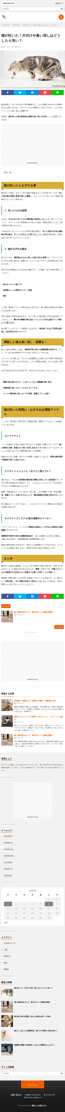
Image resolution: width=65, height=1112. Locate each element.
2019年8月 (8, 862)
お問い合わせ (16, 1095)
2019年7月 (8, 869)
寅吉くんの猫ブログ (39, 1105)
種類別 (6, 969)
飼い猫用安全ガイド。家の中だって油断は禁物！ (34, 612)
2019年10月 (8, 856)
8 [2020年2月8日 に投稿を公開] (48, 904)
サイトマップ (49, 1095)
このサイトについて (32, 1095)
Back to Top (32, 1085)
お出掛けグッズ (10, 943)
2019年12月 (8, 849)
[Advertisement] (32, 142)
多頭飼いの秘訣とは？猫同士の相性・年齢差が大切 (35, 701)
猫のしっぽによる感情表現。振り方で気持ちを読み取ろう (36, 1031)
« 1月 (5, 922)
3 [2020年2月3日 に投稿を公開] (7, 904)
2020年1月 (8, 843)
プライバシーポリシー (33, 1097)
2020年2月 (8, 836)
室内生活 (17, 47)
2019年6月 (8, 875)
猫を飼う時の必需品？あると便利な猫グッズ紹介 (32, 1016)
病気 (5, 963)
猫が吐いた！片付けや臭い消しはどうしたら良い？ (33, 988)
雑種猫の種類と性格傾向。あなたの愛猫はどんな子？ (34, 1045)
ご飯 (5, 950)
